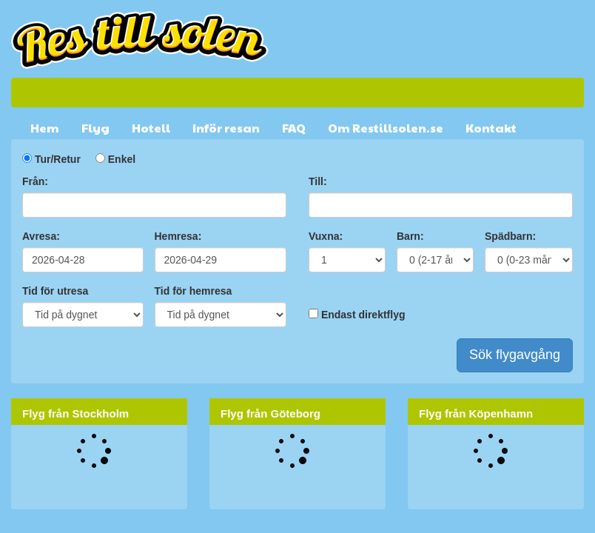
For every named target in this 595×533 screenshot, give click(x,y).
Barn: (410, 236)
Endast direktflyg (363, 315)
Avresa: (41, 236)
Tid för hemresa (193, 291)
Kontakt (491, 127)
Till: (318, 181)
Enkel (121, 159)
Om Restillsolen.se (385, 127)
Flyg (95, 127)
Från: (35, 181)
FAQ (294, 127)
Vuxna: (326, 236)
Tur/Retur (58, 159)
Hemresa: (178, 236)
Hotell (151, 127)
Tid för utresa (55, 291)
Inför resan (226, 127)
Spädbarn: (510, 236)
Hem (44, 127)
